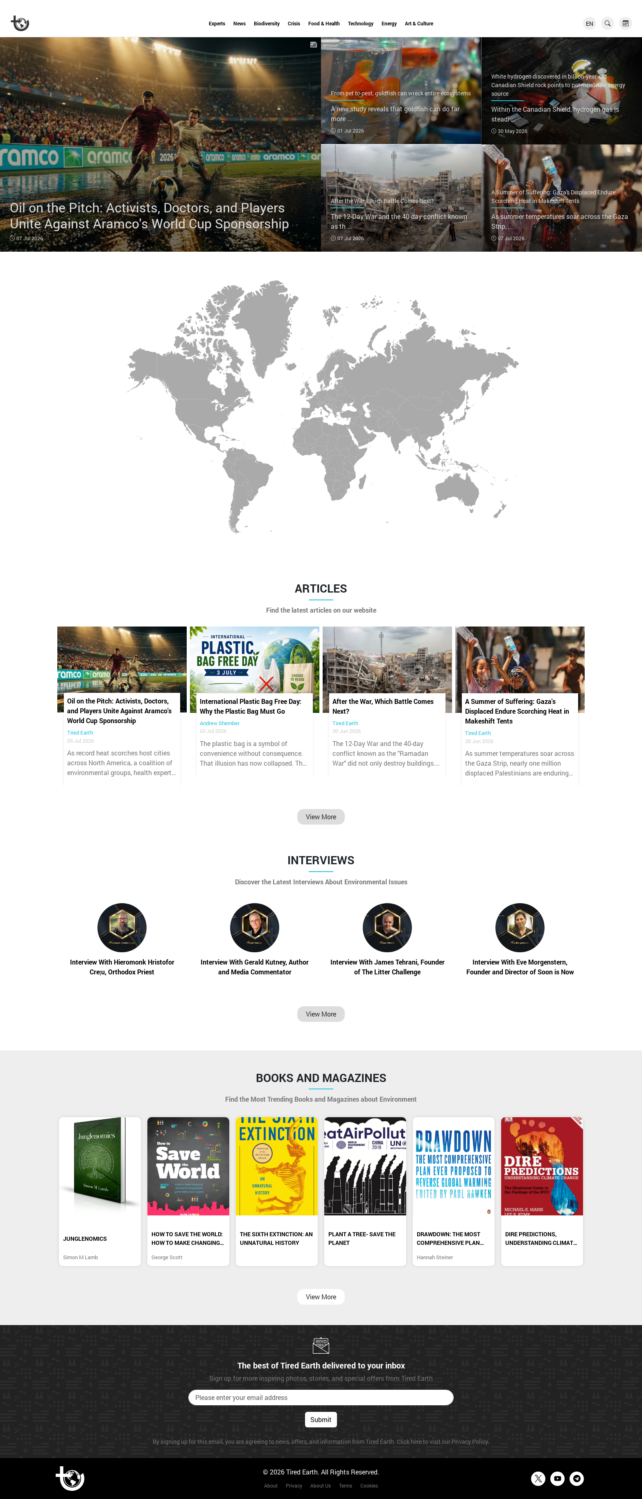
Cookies (369, 1485)
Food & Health (324, 23)
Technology (360, 23)
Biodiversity (267, 23)
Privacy (294, 1485)
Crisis (294, 23)
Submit (321, 1419)
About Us (320, 1485)
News (239, 23)
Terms (345, 1485)
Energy (389, 23)
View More (321, 816)
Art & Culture (419, 23)
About (271, 1485)
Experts (217, 23)
